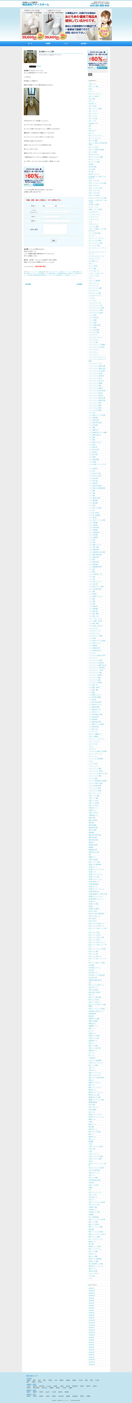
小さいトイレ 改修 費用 (95, 1060)
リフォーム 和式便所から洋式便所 (98, 780)
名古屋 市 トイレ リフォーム (96, 889)
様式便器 (91, 1141)
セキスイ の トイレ (94, 283)
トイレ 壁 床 (92, 505)
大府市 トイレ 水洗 (94, 1038)
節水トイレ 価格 (93, 1256)
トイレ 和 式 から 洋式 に (95, 476)
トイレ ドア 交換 (93, 342)
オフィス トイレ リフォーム (96, 238)
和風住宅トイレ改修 (94, 1018)
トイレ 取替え (92, 457)
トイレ (66, 43)
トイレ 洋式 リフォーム (95, 581)
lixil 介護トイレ (93, 103)
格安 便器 (91, 1126)
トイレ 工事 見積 (93, 535)
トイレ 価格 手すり (94, 430)
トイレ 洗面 (92, 591)
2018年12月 (92, 1290)
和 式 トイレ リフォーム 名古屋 (97, 949)
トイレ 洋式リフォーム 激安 (96, 586)
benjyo (90, 89)
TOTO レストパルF (94, 190)
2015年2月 (91, 1354)
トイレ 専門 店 (92, 517)
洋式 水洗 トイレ (93, 1197)
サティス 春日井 (93, 266)
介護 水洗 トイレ (93, 808)
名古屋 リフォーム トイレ (95, 879)
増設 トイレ (92, 1028)
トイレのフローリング (95, 630)
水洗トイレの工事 (93, 1185)
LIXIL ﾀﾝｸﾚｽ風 (93, 118)
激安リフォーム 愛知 (94, 1236)
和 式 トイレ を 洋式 (94, 932)
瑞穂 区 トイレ (92, 1241)
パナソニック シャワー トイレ (97, 739)
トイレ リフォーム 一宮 (95, 363)
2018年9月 (91, 1298)
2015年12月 (92, 1330)
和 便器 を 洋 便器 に (94, 908)
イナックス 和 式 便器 (94, 233)
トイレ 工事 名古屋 (94, 527)
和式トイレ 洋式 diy (94, 999)
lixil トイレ (91, 101)
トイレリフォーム (93, 658)
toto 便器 (91, 164)
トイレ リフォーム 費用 (95, 405)
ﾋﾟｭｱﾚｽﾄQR (92, 1276)
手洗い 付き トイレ (94, 1107)
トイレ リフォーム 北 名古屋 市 (97, 371)
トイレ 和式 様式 (93, 483)
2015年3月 (91, 1352)
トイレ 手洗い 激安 (94, 547)
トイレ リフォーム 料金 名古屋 (97, 390)
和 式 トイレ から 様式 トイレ (97, 923)
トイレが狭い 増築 (94, 623)
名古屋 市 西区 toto (94, 891)
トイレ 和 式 (92, 471)
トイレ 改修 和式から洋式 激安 (97, 552)
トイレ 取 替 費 (93, 447)
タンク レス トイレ (94, 285)
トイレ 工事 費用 (93, 537)
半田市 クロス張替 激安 (95, 864)
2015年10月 (92, 1335)
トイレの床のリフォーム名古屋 (97, 640)
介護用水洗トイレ (93, 815)
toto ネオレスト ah (94, 154)
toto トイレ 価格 (93, 140)
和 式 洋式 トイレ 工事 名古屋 (97, 975)
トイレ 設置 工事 (93, 611)
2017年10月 (92, 1325)
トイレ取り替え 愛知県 (95, 697)
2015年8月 (91, 1340)
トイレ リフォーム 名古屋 (95, 373)
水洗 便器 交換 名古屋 (37, 277)
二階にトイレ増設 (93, 798)
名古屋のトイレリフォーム (96, 896)
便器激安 (91, 847)
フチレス (91, 746)
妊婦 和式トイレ (93, 1040)
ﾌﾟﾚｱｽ (90, 1278)
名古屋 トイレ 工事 (72, 275)
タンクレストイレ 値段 (95, 293)
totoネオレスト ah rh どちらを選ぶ (98, 198)
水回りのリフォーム (94, 1172)
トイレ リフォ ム (93, 352)
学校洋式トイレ (93, 1050)
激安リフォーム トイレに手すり (97, 1234)
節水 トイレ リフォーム (95, 1249)
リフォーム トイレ (94, 766)
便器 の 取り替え (93, 820)
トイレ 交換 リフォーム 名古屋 (97, 415)
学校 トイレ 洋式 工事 (94, 1048)
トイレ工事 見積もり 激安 (95, 714)
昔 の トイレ (92, 1112)
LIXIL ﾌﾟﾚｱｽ (92, 121)
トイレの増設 (92, 638)
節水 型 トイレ (92, 1254)
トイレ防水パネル (93, 729)
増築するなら (92, 1023)
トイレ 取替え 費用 (94, 459)
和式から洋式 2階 (93, 990)
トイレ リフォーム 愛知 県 (96, 388)
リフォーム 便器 (93, 778)
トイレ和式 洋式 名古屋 (95, 702)
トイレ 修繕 (92, 437)
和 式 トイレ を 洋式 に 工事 (96, 937)
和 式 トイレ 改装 (93, 951)
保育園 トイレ (92, 857)
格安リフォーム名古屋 (95, 1131)
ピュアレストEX (93, 744)
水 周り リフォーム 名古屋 (96, 1146)
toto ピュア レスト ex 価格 (96, 157)
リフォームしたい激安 (95, 788)
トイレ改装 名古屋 (50, 275)
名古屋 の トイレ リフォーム (96, 869)
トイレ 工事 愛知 (93, 530)
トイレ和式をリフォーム (95, 704)
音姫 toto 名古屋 (93, 1271)
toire (90, 128)
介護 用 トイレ (92, 810)
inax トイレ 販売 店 (94, 96)
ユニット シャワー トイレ (95, 753)
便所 (90, 854)
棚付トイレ (92, 1134)
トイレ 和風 (92, 490)
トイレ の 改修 (92, 322)
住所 (33, 221)
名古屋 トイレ (92, 872)
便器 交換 (91, 822)
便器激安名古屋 (93, 849)
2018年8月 (91, 1300)
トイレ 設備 (92, 603)
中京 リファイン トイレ (95, 793)
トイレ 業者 (92, 571)
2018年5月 (91, 1308)
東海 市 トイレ (92, 1124)
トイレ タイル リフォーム (95, 337)
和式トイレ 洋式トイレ (95, 1002)
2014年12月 (92, 1359)
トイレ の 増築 (92, 320)
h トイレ (91, 91)
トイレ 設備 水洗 (93, 606)
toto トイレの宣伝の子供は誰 (96, 149)
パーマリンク (73, 277)
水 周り (91, 1144)
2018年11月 (92, 1293)
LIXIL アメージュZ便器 (95, 108)
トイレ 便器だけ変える (95, 435)
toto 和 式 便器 (92, 166)
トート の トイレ (93, 731)
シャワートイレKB (94, 276)
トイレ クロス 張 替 (94, 332)
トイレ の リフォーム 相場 (96, 310)
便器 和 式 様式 (93, 837)
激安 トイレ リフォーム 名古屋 (51, 277)
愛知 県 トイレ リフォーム (96, 1092)
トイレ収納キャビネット (95, 694)
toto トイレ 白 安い (94, 147)
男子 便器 (91, 1244)
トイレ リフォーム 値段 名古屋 (97, 368)
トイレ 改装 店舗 (93, 564)
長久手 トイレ (92, 1268)
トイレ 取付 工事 (93, 454)
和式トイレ (92, 994)
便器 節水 (91, 842)
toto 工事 (91, 171)
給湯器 (48, 43)
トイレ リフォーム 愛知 (95, 385)
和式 (90, 982)
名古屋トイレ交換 (93, 904)
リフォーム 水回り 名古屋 (95, 783)
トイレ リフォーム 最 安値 (96, 395)
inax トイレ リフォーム (95, 94)
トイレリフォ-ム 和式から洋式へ (97, 655)
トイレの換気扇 (93, 645)
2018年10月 (92, 1295)
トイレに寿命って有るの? (95, 626)
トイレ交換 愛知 (93, 690)
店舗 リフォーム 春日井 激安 (96, 1077)
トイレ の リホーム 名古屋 (96, 312)
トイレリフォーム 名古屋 (95, 660)
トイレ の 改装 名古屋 (94, 325)
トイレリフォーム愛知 (95, 677)
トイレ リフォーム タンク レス (97, 357)
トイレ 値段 (92, 439)
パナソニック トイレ (94, 741)
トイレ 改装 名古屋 (94, 562)
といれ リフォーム (94, 219)
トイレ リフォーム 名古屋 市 (96, 376)
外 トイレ (91, 1031)
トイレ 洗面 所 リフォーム (96, 596)
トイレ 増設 (92, 495)
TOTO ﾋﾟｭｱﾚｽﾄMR (94, 195)
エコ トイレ (92, 235)
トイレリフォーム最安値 (95, 682)
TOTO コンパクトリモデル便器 (97, 183)
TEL (33, 216)
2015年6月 (91, 1345)
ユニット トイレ (93, 756)
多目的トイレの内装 (94, 1035)
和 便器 (91, 906)
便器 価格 (91, 832)
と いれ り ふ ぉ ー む (94, 214)
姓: (44, 206)
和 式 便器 (91, 965)
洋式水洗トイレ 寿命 (94, 1212)
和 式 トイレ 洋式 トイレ (95, 956)
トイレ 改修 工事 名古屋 (95, 554)
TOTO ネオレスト (94, 185)
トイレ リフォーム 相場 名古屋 (97, 400)
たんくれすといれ (93, 212)
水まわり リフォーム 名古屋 (96, 1167)
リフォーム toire (93, 763)
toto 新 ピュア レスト (94, 174)
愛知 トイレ (92, 1085)
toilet (90, 126)
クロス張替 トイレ (94, 261)
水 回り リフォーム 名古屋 (96, 1156)
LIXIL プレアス (93, 113)
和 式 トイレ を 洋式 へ (95, 940)
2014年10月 (92, 1364)
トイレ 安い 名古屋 (94, 512)
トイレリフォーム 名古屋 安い (37, 275)
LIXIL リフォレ (93, 116)
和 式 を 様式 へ (93, 918)
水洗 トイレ (92, 1175)
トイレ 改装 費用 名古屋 (95, 566)
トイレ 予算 (92, 412)
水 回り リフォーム (94, 1154)
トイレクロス (92, 653)
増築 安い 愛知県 (93, 1021)
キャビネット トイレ (94, 258)
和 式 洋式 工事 (93, 977)
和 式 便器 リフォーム (94, 967)
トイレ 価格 (92, 427)
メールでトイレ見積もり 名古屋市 (98, 751)
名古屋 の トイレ (93, 867)
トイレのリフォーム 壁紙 (95, 635)
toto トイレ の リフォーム (95, 135)
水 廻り (91, 1161)
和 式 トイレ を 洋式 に (95, 935)
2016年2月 (91, 1327)
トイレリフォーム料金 (95, 680)
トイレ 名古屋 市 (93, 468)
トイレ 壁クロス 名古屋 (95, 508)
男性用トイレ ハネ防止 (95, 1246)
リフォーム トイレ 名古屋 (95, 771)
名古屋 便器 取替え (94, 884)
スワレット (92, 278)
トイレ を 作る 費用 (94, 330)
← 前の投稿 (27, 286)
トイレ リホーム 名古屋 (95, 408)
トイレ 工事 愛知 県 (94, 532)
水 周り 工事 (92, 1149)
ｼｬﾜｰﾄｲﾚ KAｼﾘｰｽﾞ (94, 1273)
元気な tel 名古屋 (93, 859)
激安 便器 (91, 1229)
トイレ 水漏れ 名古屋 (95, 621)
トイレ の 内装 (92, 315)
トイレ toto (92, 298)
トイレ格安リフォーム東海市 (96, 724)
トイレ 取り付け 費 (94, 449)
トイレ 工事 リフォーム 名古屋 (97, 520)
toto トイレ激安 (93, 152)
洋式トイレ (92, 1199)
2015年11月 (92, 1332)
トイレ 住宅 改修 (93, 425)
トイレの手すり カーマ (95, 643)
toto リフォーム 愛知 (94, 162)
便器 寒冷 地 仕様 (93, 840)
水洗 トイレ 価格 (93, 1177)
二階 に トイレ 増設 (94, 795)
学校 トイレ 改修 (93, 1045)
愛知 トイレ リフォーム (95, 1087)
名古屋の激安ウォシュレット (96, 899)
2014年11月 (92, 1362)
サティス (91, 263)
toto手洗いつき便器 (94, 204)
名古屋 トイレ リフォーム (95, 874)
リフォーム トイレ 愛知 (95, 776)
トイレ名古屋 (92, 699)
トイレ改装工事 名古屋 (95, 722)
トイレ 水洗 (92, 576)
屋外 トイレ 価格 (93, 1065)
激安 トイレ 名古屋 (64, 277)
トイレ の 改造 (92, 327)
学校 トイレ (92, 1043)
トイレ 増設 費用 (93, 500)
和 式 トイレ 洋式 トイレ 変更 (97, 962)
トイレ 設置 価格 (93, 608)
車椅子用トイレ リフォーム (96, 1266)
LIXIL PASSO (93, 106)
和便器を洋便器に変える (95, 980)
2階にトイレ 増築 (93, 86)
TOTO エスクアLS (94, 180)
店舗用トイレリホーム (95, 1082)
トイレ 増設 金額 (93, 503)
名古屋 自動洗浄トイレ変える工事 (98, 894)
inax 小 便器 (92, 98)
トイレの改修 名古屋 (94, 648)
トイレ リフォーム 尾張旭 (95, 383)
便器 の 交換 (92, 817)
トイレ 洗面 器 (92, 594)
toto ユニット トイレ (94, 159)
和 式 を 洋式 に (93, 921)
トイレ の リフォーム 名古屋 (56, 273)
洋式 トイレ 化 (92, 1194)
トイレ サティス (93, 334)
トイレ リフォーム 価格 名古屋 (97, 366)
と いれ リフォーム (94, 216)
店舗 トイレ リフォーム (95, 1072)
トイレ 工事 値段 (93, 525)
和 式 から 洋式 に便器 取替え (97, 913)
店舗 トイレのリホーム (95, 1075)
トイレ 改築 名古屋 (94, 557)
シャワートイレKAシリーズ (96, 273)
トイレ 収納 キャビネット (95, 442)
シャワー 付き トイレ (94, 271)
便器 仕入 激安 (92, 830)
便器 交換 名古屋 (93, 827)
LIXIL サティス (93, 111)
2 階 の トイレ (92, 84)
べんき (90, 221)
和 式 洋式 (91, 970)
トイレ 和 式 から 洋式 (95, 473)
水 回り (91, 1151)
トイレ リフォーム (94, 354)
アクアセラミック (93, 224)
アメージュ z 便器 (93, 226)
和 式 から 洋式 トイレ (95, 916)
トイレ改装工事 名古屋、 (61, 275)
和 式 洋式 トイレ (93, 972)
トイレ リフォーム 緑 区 (95, 403)
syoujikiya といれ (93, 123)
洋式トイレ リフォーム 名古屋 (97, 1202)
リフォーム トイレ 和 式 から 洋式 (98, 773)
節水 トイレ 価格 (93, 1251)
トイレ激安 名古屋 (94, 726)
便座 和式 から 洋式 (94, 852)
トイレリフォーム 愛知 (95, 672)
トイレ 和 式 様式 (93, 478)
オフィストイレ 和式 (94, 245)
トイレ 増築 (92, 493)
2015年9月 (91, 1337)
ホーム (30, 43)
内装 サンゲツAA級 (94, 862)
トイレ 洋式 (92, 579)
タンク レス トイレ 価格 (95, 288)
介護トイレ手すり (93, 812)
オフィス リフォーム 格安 (95, 243)
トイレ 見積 (92, 601)
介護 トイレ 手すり (94, 805)
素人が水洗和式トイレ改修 (96, 1263)
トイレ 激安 (92, 598)
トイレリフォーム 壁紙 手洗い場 (97, 665)
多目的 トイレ (92, 1033)
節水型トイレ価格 (93, 1261)
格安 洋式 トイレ (93, 1129)
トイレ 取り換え (93, 452)
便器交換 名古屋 (93, 844)
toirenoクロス (92, 130)
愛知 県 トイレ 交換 (94, 1094)
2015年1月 (91, 1357)
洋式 (90, 1190)
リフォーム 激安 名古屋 (95, 785)
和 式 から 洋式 (93, 911)
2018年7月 (91, 1303)
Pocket (39, 66)
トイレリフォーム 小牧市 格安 (97, 667)
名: (56, 206)
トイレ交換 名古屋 (94, 687)
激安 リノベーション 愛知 (95, 1226)
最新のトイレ (92, 1119)
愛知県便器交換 (93, 1102)
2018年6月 (91, 1305)
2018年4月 (91, 1310)
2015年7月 (91, 1342)
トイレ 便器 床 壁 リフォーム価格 (98, 432)
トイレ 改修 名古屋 (94, 549)
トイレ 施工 (92, 569)
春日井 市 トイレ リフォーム (96, 1117)
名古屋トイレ (92, 901)
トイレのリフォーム (94, 633)
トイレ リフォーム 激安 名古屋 (37, 273)
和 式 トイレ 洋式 (93, 954)
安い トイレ (92, 1053)
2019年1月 (91, 1288)
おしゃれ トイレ (93, 207)
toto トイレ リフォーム (95, 138)
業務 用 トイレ (92, 1136)
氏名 (33, 206)
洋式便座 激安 (93, 1207)
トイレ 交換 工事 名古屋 (95, 422)
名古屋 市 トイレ (93, 886)
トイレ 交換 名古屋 (94, 420)
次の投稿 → (80, 286)
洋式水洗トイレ (93, 1209)
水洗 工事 (91, 1182)
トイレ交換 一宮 (93, 685)
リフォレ (91, 761)
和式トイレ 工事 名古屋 (95, 997)
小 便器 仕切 (92, 1058)
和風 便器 (91, 1016)
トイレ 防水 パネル (94, 616)
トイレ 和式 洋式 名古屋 (95, 485)
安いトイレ (92, 1055)
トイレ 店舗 (92, 542)
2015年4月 (91, 1349)
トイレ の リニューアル (95, 303)
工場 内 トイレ (92, 1070)
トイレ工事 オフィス (94, 712)
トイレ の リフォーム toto (95, 305)
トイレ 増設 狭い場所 (94, 498)
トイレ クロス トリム (95, 618)
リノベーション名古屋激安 (96, 758)
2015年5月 (91, 1347)
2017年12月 (92, 1320)
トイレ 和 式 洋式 (93, 480)
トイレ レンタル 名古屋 (95, 410)
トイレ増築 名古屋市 (94, 707)
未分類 (90, 1122)
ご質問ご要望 (33, 230)
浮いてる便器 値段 (94, 1217)
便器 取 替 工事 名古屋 (95, 835)
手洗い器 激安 (92, 1109)
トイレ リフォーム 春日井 (95, 393)
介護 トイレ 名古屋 (94, 803)
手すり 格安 (92, 1104)
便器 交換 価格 (92, 825)
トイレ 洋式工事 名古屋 (95, 589)
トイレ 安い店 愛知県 (94, 515)
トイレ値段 (92, 692)
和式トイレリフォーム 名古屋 (96, 1008)
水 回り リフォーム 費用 (95, 1158)
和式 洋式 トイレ (93, 987)
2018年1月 (91, 1317)
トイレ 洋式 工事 (93, 584)
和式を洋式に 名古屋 (94, 992)
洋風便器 (91, 1214)
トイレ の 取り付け (94, 317)
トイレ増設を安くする (95, 709)
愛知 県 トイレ (92, 1090)
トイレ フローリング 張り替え (97, 347)
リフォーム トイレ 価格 (95, 768)
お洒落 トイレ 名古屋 (95, 209)
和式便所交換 (92, 1013)
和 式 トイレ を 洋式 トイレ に (97, 942)
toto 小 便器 (92, 169)
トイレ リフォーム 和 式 (95, 378)
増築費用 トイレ (93, 1026)
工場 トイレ (92, 1067)
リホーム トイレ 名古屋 (95, 790)
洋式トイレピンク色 (94, 1204)
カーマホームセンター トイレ (96, 256)
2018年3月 (91, 1313)
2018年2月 (91, 1315)
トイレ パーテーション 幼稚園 (97, 344)
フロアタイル (92, 749)
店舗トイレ (92, 1080)
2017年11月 (92, 1322)
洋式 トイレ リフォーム (95, 1192)
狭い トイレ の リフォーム (96, 1239)
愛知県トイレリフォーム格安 (96, 1099)
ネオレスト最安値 (93, 736)
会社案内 (84, 43)
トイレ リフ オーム (94, 349)
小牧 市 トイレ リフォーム (96, 1062)
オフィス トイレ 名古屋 (95, 240)
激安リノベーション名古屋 (96, 1231)
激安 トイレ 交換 (93, 1222)
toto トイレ (92, 133)
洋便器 (90, 1187)
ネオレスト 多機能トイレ (95, 734)
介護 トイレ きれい (94, 800)
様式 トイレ (92, 1139)
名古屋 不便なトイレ (94, 881)
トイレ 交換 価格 (93, 417)
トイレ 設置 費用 (94, 613)
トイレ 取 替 (92, 444)
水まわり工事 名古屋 (94, 1170)
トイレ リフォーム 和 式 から (96, 380)
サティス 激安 (92, 268)
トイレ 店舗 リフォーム (95, 544)
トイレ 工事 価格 (93, 522)
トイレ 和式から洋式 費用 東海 (97, 488)
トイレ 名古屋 (92, 462)
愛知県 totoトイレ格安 (94, 1097)
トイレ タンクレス (94, 339)
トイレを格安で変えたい (95, 650)
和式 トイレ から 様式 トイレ (96, 985)
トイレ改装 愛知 (93, 719)
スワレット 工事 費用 (94, 280)
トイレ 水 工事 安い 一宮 (95, 574)
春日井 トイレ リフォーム (95, 1114)
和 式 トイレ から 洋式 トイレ (97, 926)
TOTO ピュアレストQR (95, 188)
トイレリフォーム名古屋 (95, 675)
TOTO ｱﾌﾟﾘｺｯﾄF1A (94, 193)
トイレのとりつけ (93, 628)
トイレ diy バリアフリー (95, 295)
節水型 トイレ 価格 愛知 (95, 1258)
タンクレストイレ (93, 290)
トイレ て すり (92, 300)
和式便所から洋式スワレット (96, 1011)
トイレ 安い (92, 510)
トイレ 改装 (92, 559)
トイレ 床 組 (92, 539)
